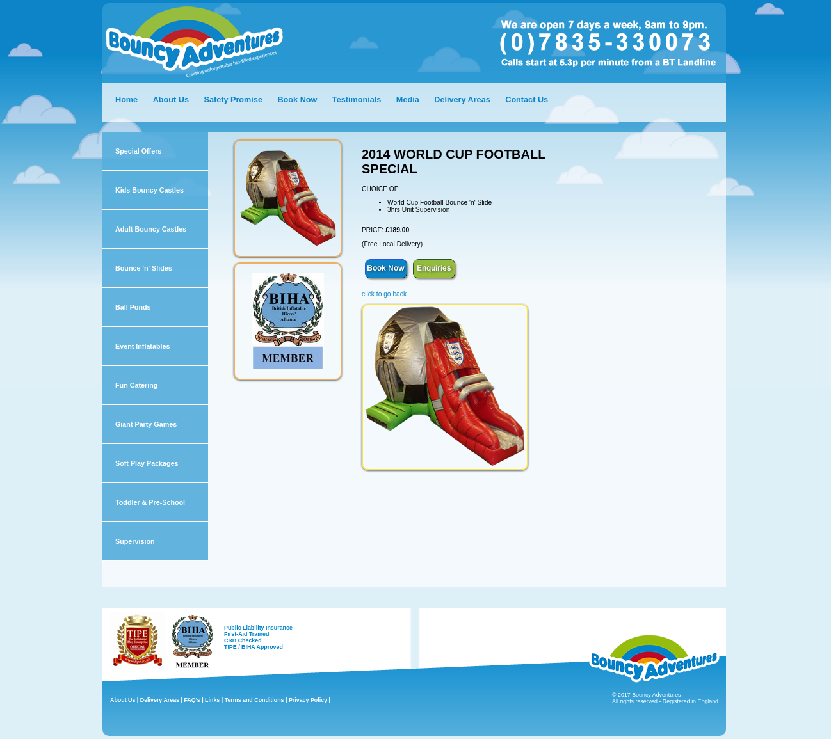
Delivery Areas (463, 99)
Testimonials (356, 99)
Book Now (297, 99)
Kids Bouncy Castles (149, 190)
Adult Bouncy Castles (150, 229)
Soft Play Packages (147, 463)
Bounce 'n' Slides (143, 268)
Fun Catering (136, 385)
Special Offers (138, 151)
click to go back (384, 294)
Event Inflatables (142, 346)
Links (212, 700)
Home (126, 99)
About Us (171, 99)
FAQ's (192, 700)
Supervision (135, 541)
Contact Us (526, 99)
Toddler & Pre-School (150, 502)
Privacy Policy (308, 700)
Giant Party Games (146, 424)
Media (407, 99)
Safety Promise (233, 99)
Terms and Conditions (254, 700)
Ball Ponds (133, 307)
